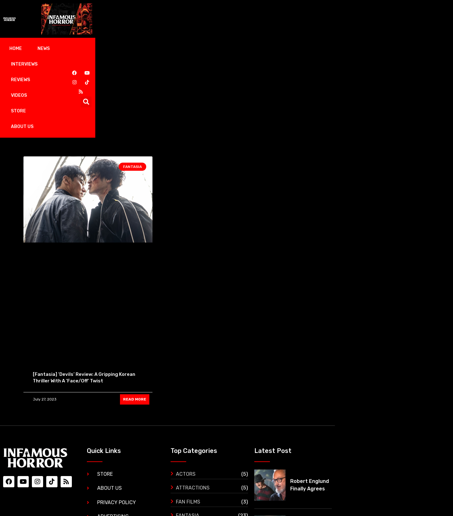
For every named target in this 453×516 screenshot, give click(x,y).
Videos (170, 48)
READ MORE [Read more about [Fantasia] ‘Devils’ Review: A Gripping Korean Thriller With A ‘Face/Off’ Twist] (134, 321)
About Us (236, 48)
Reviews (137, 48)
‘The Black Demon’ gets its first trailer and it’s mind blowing (398, 456)
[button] (422, 48)
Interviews (99, 48)
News (64, 48)
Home (36, 48)
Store (201, 48)
